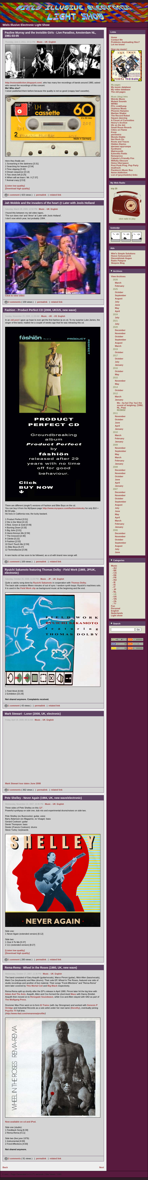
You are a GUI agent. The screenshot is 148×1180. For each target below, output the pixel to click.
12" (41, 808)
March (118, 283)
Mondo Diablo (118, 137)
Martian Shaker (119, 113)
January (119, 365)
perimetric (116, 134)
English (52, 42)
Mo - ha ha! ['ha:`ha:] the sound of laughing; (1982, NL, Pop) (130, 405)
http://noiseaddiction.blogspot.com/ (23, 82)
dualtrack (116, 168)
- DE (114, 575)
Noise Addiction (119, 172)
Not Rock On (117, 139)
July (117, 302)
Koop (114, 132)
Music (40, 42)
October (119, 292)
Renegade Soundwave (41, 997)
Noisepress (117, 156)
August (118, 298)
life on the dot (118, 125)
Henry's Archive (119, 123)
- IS (114, 584)
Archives (116, 271)
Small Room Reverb (121, 127)
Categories (117, 560)
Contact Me (117, 40)
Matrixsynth (117, 151)
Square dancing (119, 118)
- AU (114, 568)
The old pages (118, 92)
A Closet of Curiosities (122, 120)
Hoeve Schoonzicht (121, 256)
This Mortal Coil (34, 986)
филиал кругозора (121, 146)
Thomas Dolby (78, 583)
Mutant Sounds (119, 101)
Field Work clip (28, 588)
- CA (114, 573)
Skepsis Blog (118, 263)
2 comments (13, 302)
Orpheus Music (119, 108)
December (120, 330)
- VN (114, 599)
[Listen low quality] (15, 186)
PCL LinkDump (119, 106)
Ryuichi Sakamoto (42, 583)
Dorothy (75, 1008)
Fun (113, 606)
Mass (73, 994)
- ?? (114, 603)
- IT (114, 587)
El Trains (44, 1005)
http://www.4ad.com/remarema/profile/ (25, 1013)
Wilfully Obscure (119, 160)
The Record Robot (120, 115)
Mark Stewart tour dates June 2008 (23, 783)
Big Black (52, 986)
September (120, 295)
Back (5, 1167)
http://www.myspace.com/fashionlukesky (64, 508)
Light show (116, 615)
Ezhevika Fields (119, 153)
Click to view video (14, 295)
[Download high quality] (17, 188)
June (117, 305)
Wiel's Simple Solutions (123, 253)
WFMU (114, 104)
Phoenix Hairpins (120, 111)
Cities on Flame (119, 130)
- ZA (114, 601)
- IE (114, 582)
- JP (49, 579)
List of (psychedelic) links (124, 175)
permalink (41, 195)
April (117, 311)
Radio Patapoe (118, 260)
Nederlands (117, 613)
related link (55, 195)
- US (55, 316)
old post (15, 320)
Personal (115, 608)
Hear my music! (119, 49)
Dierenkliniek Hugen (121, 258)
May (117, 308)
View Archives (118, 276)
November (120, 333)
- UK (45, 42)
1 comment (12, 195)
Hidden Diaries (118, 144)
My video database (120, 89)
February (119, 286)
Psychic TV (11, 1010)
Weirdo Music (118, 99)
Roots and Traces (120, 141)
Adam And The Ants (15, 994)
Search (115, 623)
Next (101, 1167)
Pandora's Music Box (122, 170)
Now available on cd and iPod (20, 1122)
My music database (121, 87)
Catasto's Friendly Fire (122, 158)
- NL (114, 592)
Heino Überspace (120, 163)
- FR (114, 577)
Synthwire (116, 149)
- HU (114, 580)
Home (114, 37)
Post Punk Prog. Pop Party (124, 165)
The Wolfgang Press (15, 999)
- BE (114, 570)
